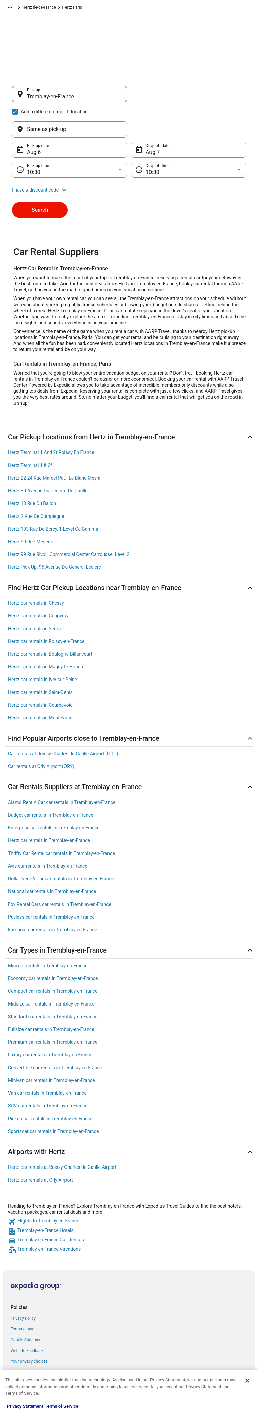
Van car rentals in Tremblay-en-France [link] (47, 1061)
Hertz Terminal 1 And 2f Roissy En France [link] (51, 420)
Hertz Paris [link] (163, 8)
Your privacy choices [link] (29, 1329)
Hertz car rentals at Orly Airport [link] (40, 1147)
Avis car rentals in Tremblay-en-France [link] (47, 833)
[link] (129, 1190)
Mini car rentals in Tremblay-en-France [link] (47, 933)
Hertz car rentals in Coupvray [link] (38, 583)
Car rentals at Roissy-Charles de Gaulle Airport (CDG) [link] (63, 721)
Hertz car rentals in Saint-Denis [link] (40, 660)
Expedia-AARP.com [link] (21, 8)
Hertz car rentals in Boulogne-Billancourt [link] (50, 621)
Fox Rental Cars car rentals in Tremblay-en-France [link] (59, 872)
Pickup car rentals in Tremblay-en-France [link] (50, 1086)
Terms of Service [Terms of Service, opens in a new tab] (61, 1406)
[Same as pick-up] (188, 97)
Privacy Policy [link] (23, 1286)
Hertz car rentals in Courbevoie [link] (40, 672)
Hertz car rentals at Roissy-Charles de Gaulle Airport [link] (62, 1135)
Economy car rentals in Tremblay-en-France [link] (53, 946)
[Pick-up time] (69, 137)
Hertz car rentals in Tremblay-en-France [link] (49, 808)
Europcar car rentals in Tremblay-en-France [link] (52, 897)
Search (40, 177)
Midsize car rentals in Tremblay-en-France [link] (51, 971)
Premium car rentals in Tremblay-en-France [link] (52, 1010)
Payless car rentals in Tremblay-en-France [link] (51, 884)
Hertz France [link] (95, 8)
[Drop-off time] (188, 137)
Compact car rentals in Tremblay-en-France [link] (52, 959)
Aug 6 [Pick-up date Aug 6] (34, 120)
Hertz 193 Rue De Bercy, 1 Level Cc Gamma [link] (53, 496)
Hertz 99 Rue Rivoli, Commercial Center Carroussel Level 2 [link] (68, 522)
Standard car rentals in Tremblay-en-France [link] (52, 984)
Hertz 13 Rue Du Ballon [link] (32, 471)
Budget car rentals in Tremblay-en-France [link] (50, 782)
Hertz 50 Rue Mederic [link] (30, 509)
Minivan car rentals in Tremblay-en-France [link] (51, 1048)
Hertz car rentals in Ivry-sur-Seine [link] (42, 647)
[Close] (247, 1380)
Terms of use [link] (22, 1297)
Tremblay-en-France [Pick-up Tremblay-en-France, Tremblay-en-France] (50, 100)
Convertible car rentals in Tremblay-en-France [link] (55, 1035)
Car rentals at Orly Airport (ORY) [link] (41, 734)
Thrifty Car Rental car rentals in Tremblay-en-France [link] (61, 821)
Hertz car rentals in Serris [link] (34, 596)
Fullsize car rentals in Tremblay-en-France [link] (51, 997)
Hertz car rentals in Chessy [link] (36, 571)
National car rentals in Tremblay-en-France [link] (52, 859)
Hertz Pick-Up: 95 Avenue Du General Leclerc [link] (54, 535)
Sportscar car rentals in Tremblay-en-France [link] (53, 1099)
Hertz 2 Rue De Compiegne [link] (36, 484)
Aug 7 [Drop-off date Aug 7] (153, 120)
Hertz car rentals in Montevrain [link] (40, 685)
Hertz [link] (73, 8)
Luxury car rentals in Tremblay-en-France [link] (50, 1022)
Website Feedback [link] (27, 1318)
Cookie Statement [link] (27, 1307)
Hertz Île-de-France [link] (130, 8)
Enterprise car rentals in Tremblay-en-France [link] (54, 795)
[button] (129, 158)
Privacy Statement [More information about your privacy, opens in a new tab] (25, 1406)
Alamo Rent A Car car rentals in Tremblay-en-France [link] (61, 770)
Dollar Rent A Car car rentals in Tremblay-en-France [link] (61, 846)
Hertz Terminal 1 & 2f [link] (30, 433)
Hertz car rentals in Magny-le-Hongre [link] (46, 634)
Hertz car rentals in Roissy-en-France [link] (46, 609)
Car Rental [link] (53, 8)
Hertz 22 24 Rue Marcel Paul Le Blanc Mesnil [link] (54, 445)
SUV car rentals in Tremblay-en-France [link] (47, 1073)
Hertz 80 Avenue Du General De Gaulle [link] (48, 458)
